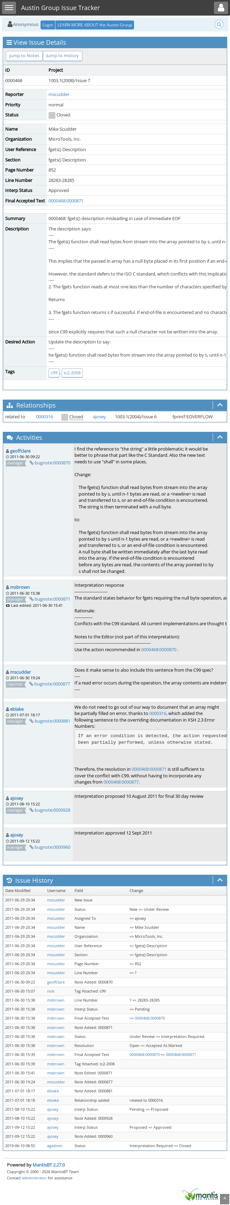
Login (48, 25)
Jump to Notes (24, 55)
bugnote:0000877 (52, 684)
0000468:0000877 (121, 782)
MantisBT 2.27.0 (49, 1165)
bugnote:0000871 (52, 599)
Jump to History (62, 55)
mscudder (58, 94)
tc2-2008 (72, 373)
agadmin (55, 1145)
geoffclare (20, 451)
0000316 (44, 416)
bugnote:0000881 (52, 721)
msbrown (20, 587)
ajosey (99, 416)
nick (50, 991)
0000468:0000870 (158, 649)
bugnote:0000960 (52, 847)
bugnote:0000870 (52, 463)
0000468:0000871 (65, 201)
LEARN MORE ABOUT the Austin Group (94, 25)
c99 (54, 373)
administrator (34, 1177)
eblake (17, 709)
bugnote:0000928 (52, 810)
